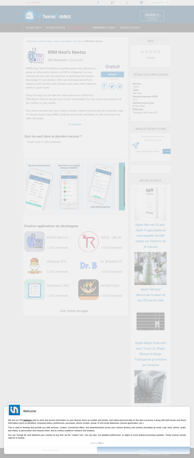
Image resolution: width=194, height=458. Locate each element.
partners (27, 420)
